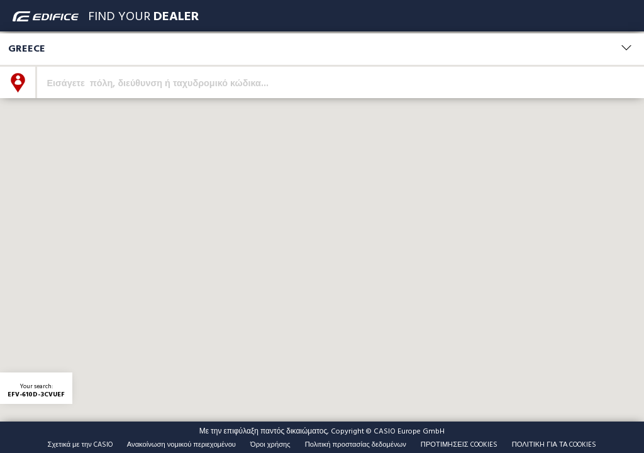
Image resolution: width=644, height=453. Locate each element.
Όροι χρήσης (270, 444)
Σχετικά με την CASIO (80, 444)
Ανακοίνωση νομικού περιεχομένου (181, 444)
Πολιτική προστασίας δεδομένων (355, 444)
